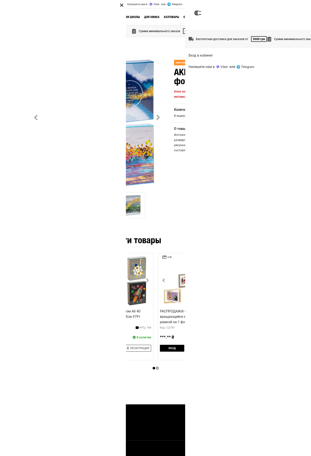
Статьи (95, 427)
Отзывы (98, 4)
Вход (268, 4)
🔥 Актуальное (76, 17)
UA (276, 4)
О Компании (42, 4)
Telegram (174, 4)
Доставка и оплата (65, 4)
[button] (97, 123)
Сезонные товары (195, 17)
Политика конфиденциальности (217, 448)
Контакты (113, 4)
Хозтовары (171, 17)
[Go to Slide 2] (74, 205)
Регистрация (74, 349)
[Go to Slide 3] (103, 205)
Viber (154, 4)
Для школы (132, 17)
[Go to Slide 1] (45, 205)
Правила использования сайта (259, 448)
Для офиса (151, 17)
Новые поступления (104, 17)
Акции (85, 4)
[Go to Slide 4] (132, 205)
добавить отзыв (265, 158)
